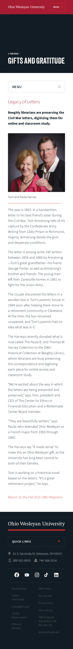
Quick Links (21, 541)
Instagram (37, 574)
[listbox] (36, 541)
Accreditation (19, 589)
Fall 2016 (14, 53)
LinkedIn (56, 574)
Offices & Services (16, 626)
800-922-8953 (22, 560)
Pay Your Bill (45, 596)
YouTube (27, 574)
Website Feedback (49, 632)
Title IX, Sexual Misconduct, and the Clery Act (47, 621)
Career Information (18, 597)
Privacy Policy (46, 603)
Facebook (16, 574)
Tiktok (46, 574)
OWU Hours (45, 589)
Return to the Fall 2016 (35, 497)
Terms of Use (46, 610)
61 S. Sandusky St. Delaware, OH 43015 (37, 553)
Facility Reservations (19, 615)
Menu (56, 7)
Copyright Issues (21, 607)
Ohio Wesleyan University (26, 7)
